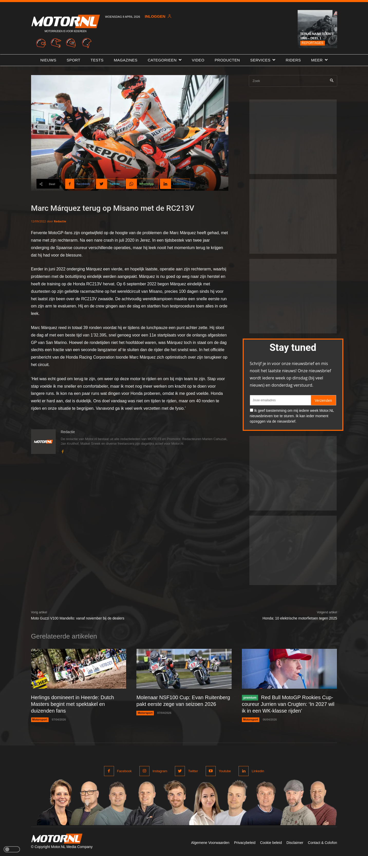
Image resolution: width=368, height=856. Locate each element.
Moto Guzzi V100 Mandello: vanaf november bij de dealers (77, 618)
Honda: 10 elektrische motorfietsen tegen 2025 (299, 618)
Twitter (193, 771)
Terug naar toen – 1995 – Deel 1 (316, 36)
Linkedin (258, 771)
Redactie (60, 221)
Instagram (160, 771)
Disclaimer (295, 843)
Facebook (124, 771)
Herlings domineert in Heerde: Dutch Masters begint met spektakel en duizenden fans (72, 704)
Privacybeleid (244, 843)
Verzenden (323, 400)
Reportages (312, 43)
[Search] (331, 81)
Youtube (225, 771)
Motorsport (39, 719)
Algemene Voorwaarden (210, 843)
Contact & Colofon (322, 843)
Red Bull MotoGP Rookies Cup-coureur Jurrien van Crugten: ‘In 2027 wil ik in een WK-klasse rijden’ (288, 704)
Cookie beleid (271, 843)
